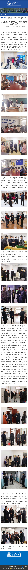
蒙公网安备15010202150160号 (17, 568)
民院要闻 (20, 18)
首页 (15, 18)
